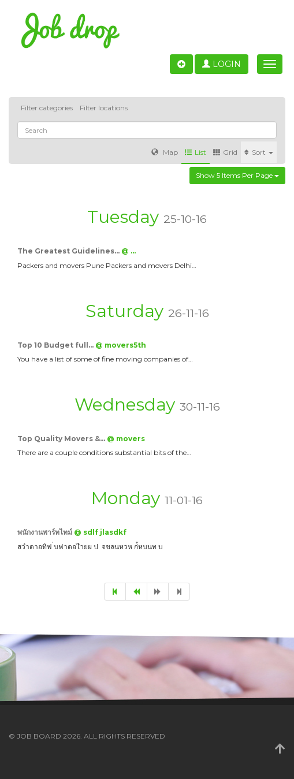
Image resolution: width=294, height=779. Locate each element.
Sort (258, 152)
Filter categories (47, 107)
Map (164, 152)
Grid (225, 152)
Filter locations (104, 107)
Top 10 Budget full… (56, 345)
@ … (128, 251)
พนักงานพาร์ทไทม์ (45, 532)
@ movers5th (120, 345)
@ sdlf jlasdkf (100, 532)
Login (221, 64)
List (195, 152)
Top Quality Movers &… (62, 438)
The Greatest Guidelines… (69, 251)
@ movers (126, 438)
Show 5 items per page (237, 175)
